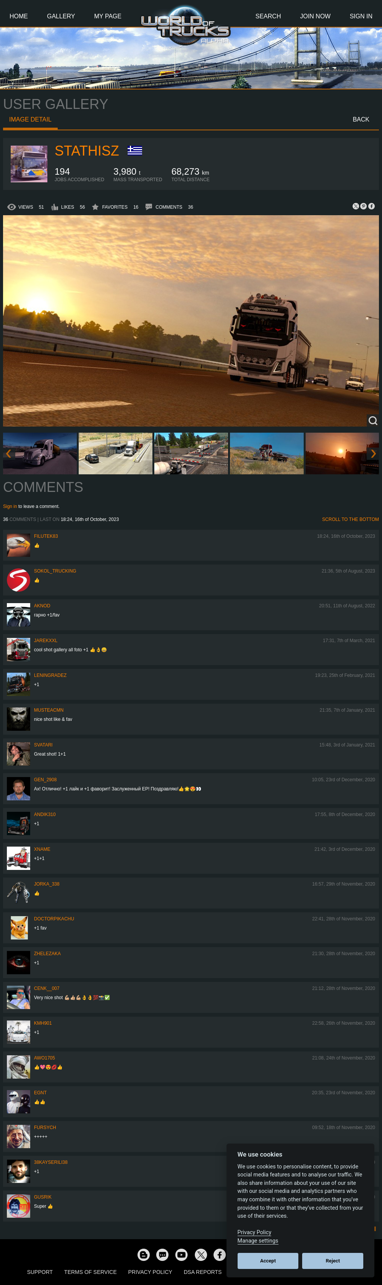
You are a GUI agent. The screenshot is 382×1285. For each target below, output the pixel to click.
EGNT (40, 1092)
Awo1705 (44, 1058)
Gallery (61, 16)
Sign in (10, 506)
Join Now (315, 16)
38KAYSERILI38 (51, 1162)
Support (40, 1272)
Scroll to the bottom (350, 519)
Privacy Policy (150, 1272)
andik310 (45, 814)
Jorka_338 (47, 884)
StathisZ (87, 151)
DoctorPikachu (54, 919)
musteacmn (48, 710)
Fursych (45, 1127)
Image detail (30, 119)
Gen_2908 (45, 779)
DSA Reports (203, 1272)
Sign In (361, 16)
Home (19, 16)
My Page (107, 16)
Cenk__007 (47, 988)
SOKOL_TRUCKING (55, 571)
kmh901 (43, 1023)
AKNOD (42, 605)
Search (268, 16)
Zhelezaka (47, 953)
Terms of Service (90, 1272)
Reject (333, 1261)
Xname (42, 849)
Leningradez (50, 675)
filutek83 (46, 536)
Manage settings (258, 1241)
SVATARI (43, 745)
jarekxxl (45, 640)
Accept (268, 1261)
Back (361, 119)
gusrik (43, 1197)
